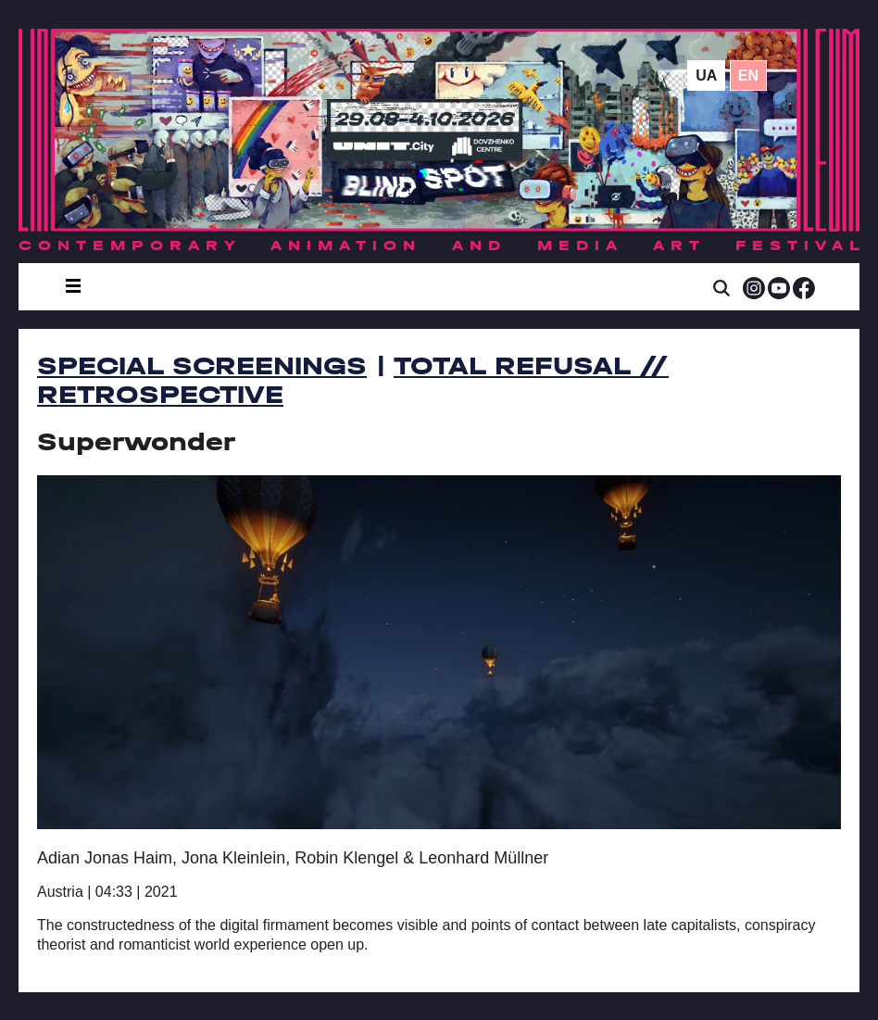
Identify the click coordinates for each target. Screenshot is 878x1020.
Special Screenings (202, 366)
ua (706, 75)
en (748, 75)
